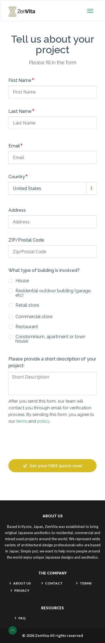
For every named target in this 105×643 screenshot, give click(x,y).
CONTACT (54, 583)
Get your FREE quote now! (52, 465)
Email (15, 145)
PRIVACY (21, 590)
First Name (21, 80)
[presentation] (52, 442)
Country (18, 176)
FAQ (21, 618)
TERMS (86, 583)
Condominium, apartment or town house (50, 339)
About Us (22, 583)
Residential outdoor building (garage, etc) (53, 293)
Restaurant (26, 327)
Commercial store (33, 317)
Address (17, 210)
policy (43, 421)
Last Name (21, 111)
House (22, 281)
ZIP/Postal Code (26, 240)
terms (21, 421)
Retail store (27, 305)
